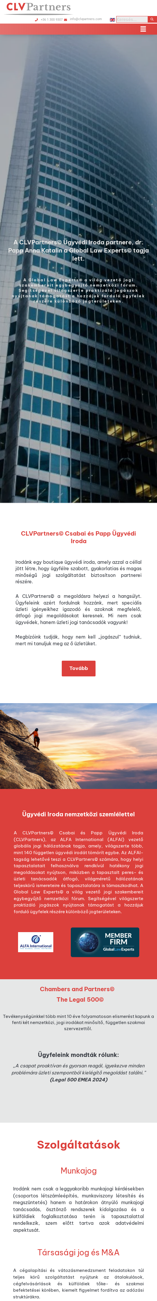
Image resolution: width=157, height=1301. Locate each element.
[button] (143, 29)
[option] (78, 269)
